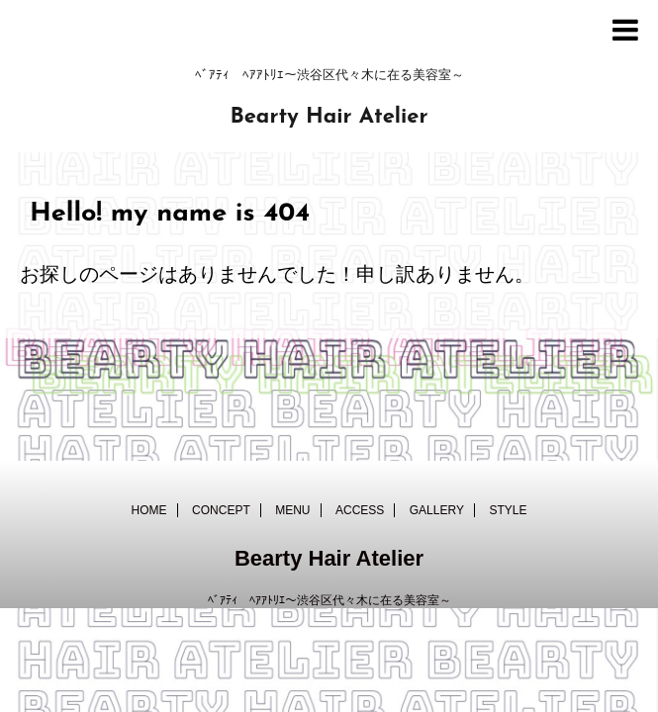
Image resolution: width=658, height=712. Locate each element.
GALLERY (437, 510)
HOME (149, 510)
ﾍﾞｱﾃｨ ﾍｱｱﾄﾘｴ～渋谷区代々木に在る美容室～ (329, 600)
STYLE (507, 510)
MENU (292, 510)
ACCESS (359, 510)
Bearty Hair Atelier (328, 117)
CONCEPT (221, 510)
